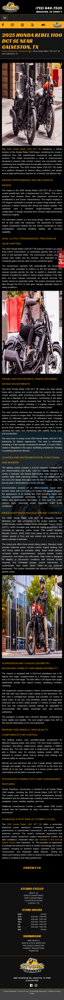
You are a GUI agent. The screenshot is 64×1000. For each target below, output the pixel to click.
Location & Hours (34, 900)
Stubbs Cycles (8, 843)
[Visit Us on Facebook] (31, 985)
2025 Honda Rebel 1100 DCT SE (24, 149)
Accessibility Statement (38, 991)
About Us (33, 893)
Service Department (33, 895)
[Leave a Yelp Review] (32, 25)
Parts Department (33, 898)
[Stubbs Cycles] (10, 6)
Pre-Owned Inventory (33, 945)
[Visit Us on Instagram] (36, 985)
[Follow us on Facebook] (3, 25)
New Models (34, 940)
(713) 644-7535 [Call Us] (32, 980)
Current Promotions (33, 948)
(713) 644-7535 (49, 8)
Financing (34, 950)
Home (4, 51)
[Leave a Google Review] (22, 25)
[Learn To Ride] (43, 25)
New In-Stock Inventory (33, 943)
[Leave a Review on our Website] (57, 24)
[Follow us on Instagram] (12, 25)
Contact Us (32, 868)
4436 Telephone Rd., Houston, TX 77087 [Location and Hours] (32, 978)
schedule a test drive (49, 840)
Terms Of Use (23, 991)
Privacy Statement (9, 991)
